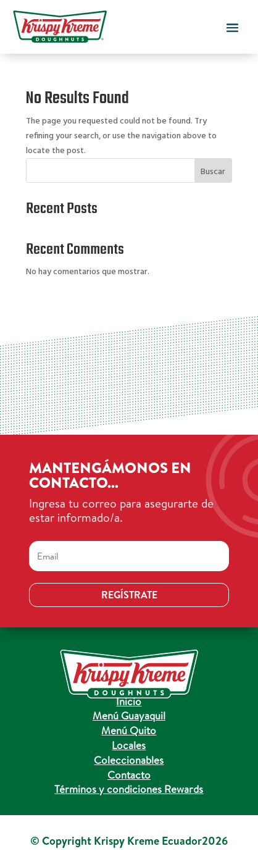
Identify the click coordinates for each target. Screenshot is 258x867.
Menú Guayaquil (129, 715)
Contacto (129, 775)
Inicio (128, 701)
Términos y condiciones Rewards (128, 789)
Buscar (213, 172)
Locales (129, 745)
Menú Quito (128, 730)
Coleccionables (129, 760)
